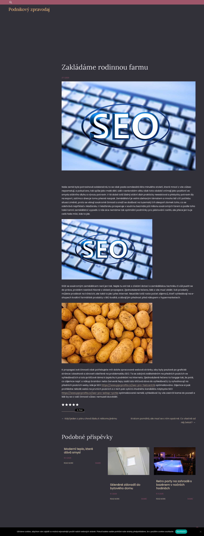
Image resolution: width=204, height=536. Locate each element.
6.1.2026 (113, 494)
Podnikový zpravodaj (29, 9)
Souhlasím (181, 531)
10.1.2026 (67, 458)
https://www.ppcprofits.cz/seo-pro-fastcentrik (128, 385)
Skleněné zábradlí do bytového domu (125, 486)
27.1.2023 (65, 77)
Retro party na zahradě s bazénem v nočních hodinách (174, 484)
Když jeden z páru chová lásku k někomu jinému (91, 418)
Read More (68, 463)
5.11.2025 (159, 494)
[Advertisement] (102, 35)
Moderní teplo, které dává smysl (78, 450)
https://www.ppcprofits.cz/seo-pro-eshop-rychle (90, 393)
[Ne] (200, 531)
